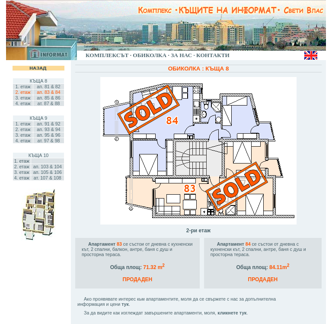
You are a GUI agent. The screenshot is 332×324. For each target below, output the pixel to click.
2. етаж (22, 129)
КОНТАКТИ (213, 55)
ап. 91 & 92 (48, 123)
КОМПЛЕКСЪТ (107, 55)
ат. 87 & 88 (48, 103)
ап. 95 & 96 (48, 135)
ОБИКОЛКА (149, 55)
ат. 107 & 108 (47, 177)
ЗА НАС (181, 55)
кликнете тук (231, 312)
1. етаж (22, 86)
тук (125, 304)
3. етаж (22, 97)
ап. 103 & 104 (47, 166)
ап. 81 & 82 (48, 86)
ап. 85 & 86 (48, 97)
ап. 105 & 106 (47, 172)
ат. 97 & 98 (48, 140)
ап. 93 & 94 (48, 129)
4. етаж (22, 103)
